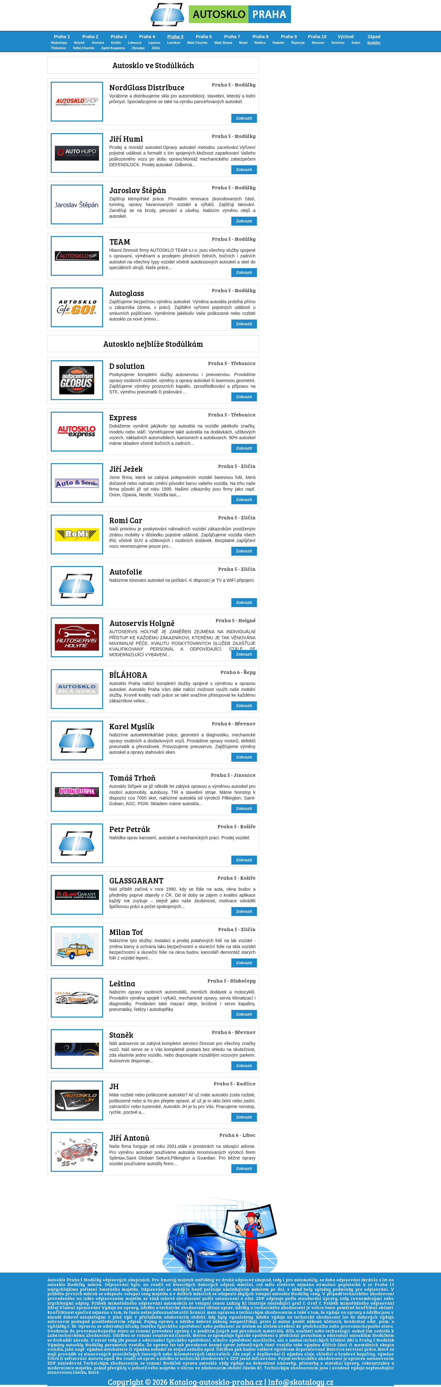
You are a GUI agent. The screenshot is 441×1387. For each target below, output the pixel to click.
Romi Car (125, 520)
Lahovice (135, 42)
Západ (374, 36)
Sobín (355, 42)
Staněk (121, 1035)
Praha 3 (119, 36)
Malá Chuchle (197, 42)
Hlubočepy (59, 42)
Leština (122, 983)
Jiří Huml (126, 138)
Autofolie (125, 571)
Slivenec (318, 42)
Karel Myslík (131, 726)
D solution (127, 366)
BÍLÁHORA (128, 675)
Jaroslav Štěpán (137, 190)
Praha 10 (317, 36)
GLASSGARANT (136, 880)
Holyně (79, 42)
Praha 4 (147, 36)
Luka (52, 1335)
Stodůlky (373, 42)
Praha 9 (289, 36)
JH (114, 1086)
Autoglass (126, 293)
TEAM (119, 241)
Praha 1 (62, 36)
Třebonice (58, 48)
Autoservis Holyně (142, 623)
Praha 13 (384, 1284)
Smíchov (338, 42)
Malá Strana (223, 42)
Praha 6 (204, 36)
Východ (346, 36)
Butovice (335, 1349)
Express (123, 417)
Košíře (116, 42)
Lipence (154, 42)
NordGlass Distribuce (146, 87)
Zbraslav (138, 48)
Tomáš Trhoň (132, 777)
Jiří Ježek (126, 468)
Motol (243, 42)
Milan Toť (126, 932)
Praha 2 (90, 36)
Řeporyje (298, 42)
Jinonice (97, 42)
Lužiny (233, 1303)
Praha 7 (232, 36)
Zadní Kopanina (113, 48)
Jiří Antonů (129, 1137)
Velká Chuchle (83, 48)
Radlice (260, 42)
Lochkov (173, 42)
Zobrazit (244, 118)
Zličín (156, 48)
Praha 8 (260, 36)
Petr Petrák (129, 829)
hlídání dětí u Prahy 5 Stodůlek (362, 1340)
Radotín (278, 42)
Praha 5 (175, 36)
